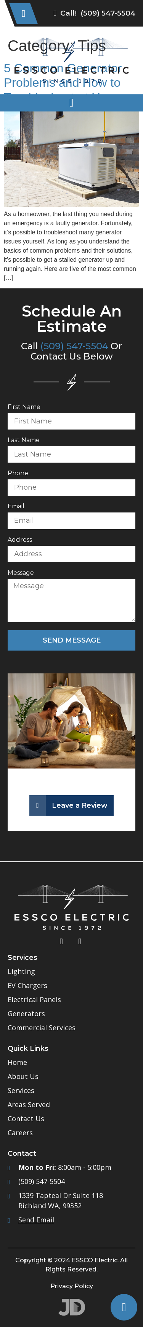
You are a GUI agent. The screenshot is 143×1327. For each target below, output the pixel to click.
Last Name (24, 440)
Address (20, 540)
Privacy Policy (71, 1286)
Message (21, 573)
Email (16, 506)
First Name (24, 407)
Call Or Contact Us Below (71, 351)
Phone (18, 473)
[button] (71, 102)
